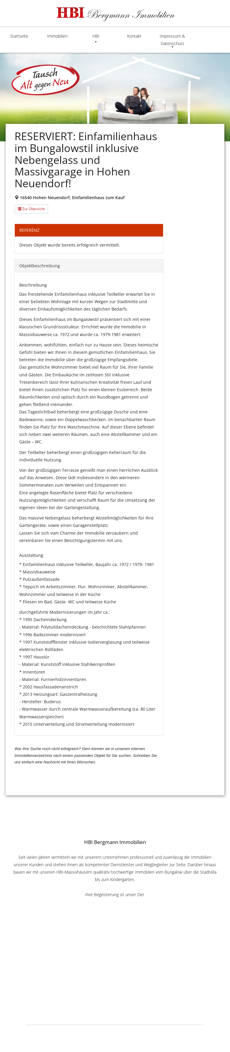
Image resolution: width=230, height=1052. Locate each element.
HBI (95, 36)
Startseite (19, 36)
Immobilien (57, 36)
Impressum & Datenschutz (172, 39)
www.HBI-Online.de (114, 976)
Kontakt (134, 36)
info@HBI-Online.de (115, 983)
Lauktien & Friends (192, 1032)
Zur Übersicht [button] (31, 208)
